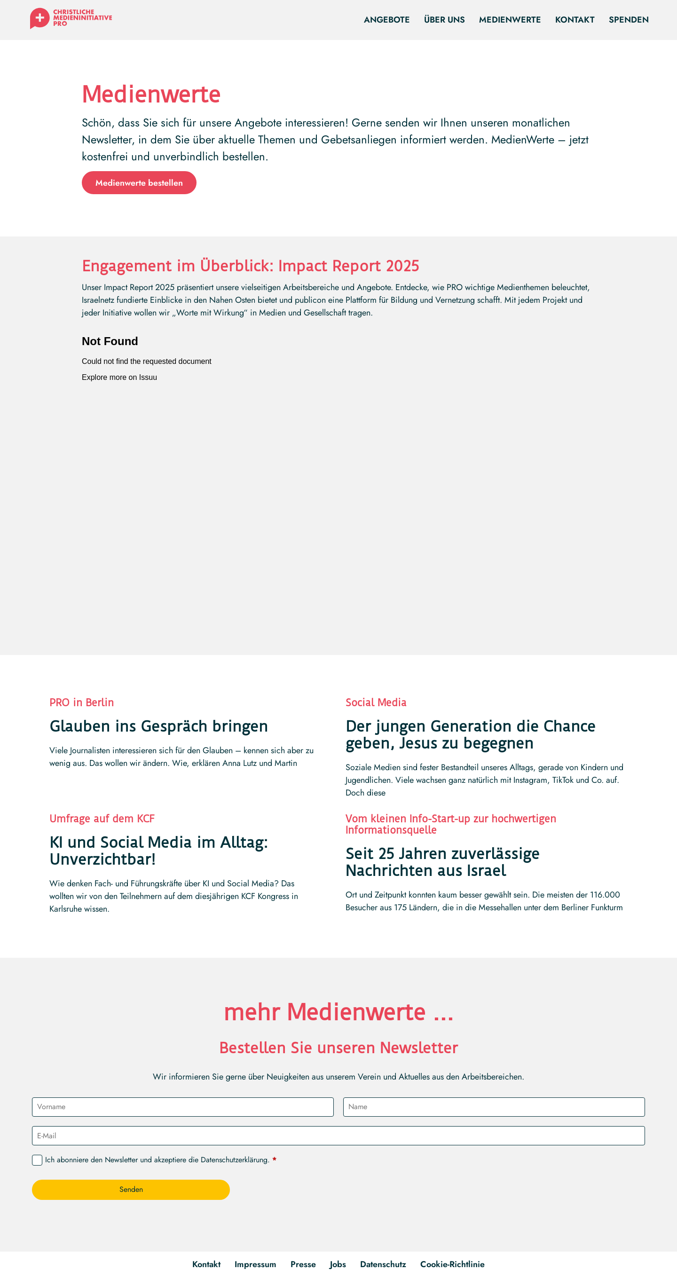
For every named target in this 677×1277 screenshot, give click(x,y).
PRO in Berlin (81, 703)
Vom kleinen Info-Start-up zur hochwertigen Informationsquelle (451, 824)
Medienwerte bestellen (139, 183)
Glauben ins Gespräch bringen (158, 726)
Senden (131, 1189)
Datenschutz (383, 1264)
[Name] (494, 1107)
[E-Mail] (338, 1135)
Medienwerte (510, 20)
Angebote (387, 20)
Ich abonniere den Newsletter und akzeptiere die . (160, 1160)
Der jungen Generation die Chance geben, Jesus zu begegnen (471, 734)
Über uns (444, 20)
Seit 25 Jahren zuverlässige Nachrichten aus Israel (443, 862)
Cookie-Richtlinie (452, 1264)
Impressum (255, 1264)
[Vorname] (183, 1107)
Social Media (376, 703)
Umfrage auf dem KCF (102, 819)
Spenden (629, 20)
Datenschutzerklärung (234, 1159)
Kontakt (575, 20)
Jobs (338, 1264)
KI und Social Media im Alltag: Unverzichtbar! (158, 851)
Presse (303, 1264)
